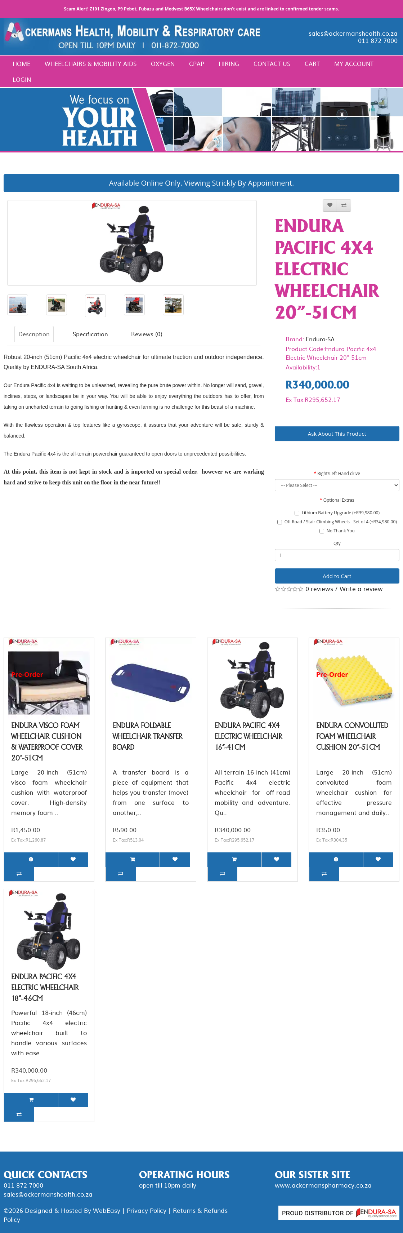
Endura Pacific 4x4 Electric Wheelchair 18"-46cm (45, 987)
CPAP (196, 63)
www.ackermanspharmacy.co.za (323, 1184)
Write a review (361, 588)
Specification (90, 333)
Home (21, 63)
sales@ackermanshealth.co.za (353, 32)
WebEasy (106, 1210)
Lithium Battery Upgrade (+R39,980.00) (337, 513)
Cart (312, 63)
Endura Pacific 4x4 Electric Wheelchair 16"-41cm (248, 736)
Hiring (229, 63)
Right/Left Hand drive (338, 473)
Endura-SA (320, 338)
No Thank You (337, 531)
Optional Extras (338, 500)
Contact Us (272, 63)
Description (34, 333)
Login (22, 79)
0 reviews (319, 588)
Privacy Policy (146, 1210)
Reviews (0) (146, 333)
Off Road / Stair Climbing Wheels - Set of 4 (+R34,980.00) (337, 522)
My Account (353, 63)
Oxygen (163, 63)
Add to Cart (337, 576)
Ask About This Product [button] (337, 433)
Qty (337, 543)
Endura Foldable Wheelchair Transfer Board (147, 736)
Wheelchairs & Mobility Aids (90, 63)
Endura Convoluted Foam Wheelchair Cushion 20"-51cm (352, 736)
